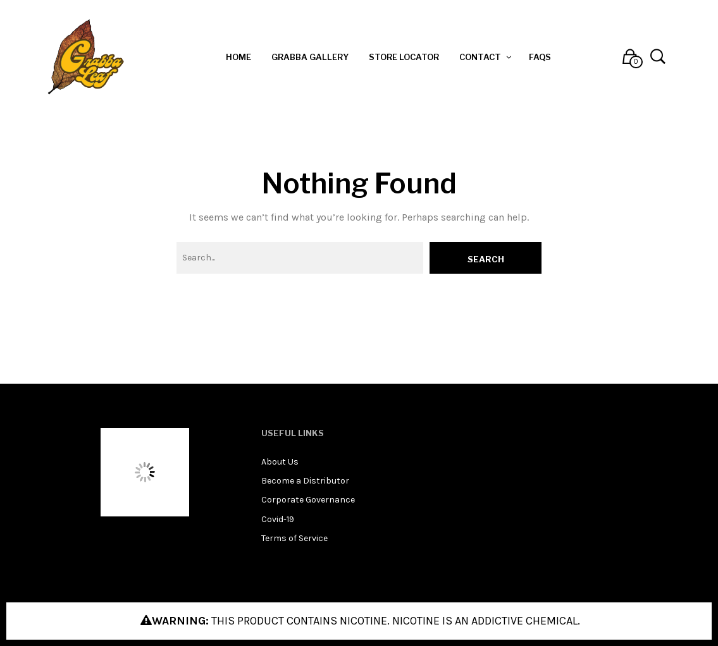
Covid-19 (277, 519)
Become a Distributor (305, 480)
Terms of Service (294, 538)
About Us (280, 461)
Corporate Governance (308, 499)
